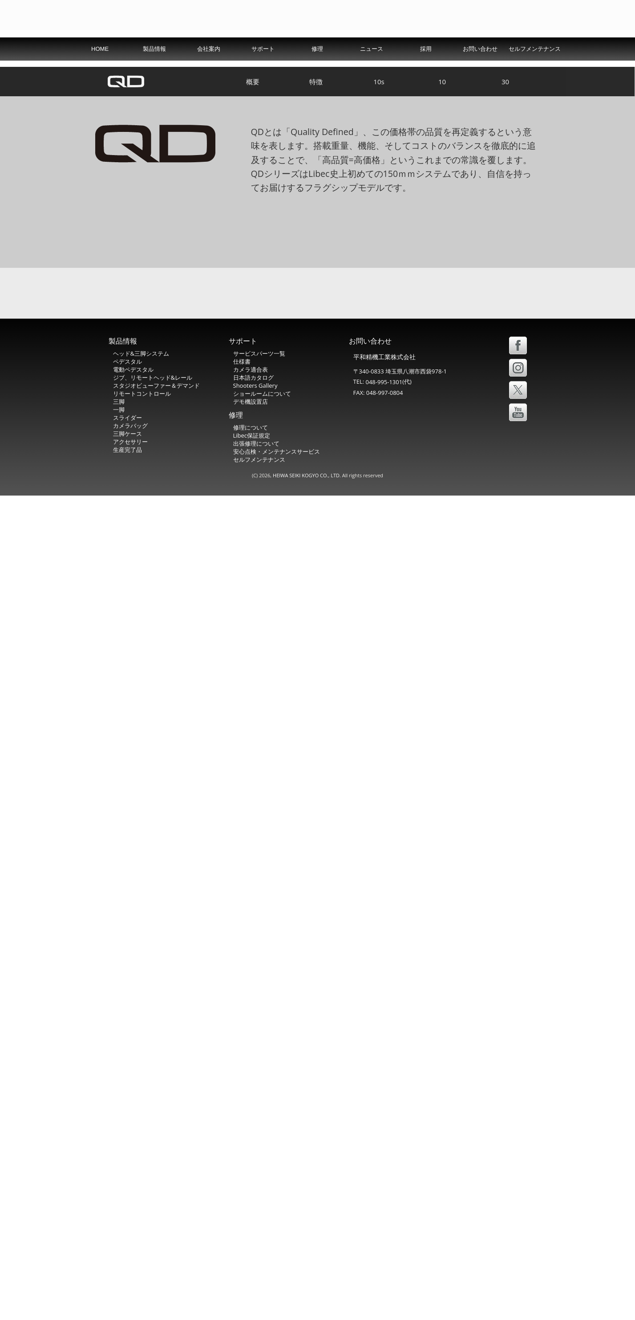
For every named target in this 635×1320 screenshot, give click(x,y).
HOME (100, 68)
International (418, 46)
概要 (252, 241)
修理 (317, 68)
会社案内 (208, 68)
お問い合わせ (480, 68)
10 (442, 241)
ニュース (371, 68)
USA (459, 46)
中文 (525, 46)
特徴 (316, 241)
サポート (263, 68)
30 (505, 241)
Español (492, 46)
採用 (426, 68)
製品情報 (154, 68)
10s (378, 241)
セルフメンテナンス (535, 68)
